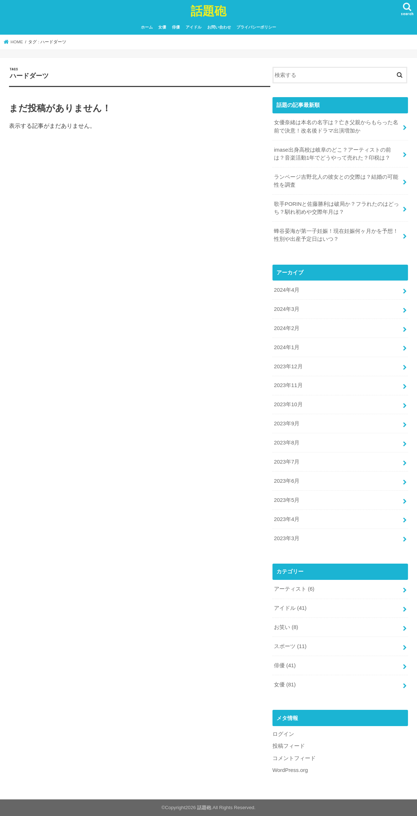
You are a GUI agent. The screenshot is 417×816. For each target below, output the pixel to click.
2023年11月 (288, 385)
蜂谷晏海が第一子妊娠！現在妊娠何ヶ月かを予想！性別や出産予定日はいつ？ (336, 235)
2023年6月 (287, 481)
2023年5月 (287, 500)
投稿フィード (288, 746)
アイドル (193, 27)
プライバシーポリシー (256, 27)
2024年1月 (287, 347)
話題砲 (208, 11)
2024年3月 (287, 309)
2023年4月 (287, 519)
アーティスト (294, 589)
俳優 (176, 27)
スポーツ (290, 646)
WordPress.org (290, 770)
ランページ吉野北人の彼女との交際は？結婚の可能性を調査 (336, 181)
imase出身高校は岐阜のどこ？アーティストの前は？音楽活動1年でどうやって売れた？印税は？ (332, 154)
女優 (162, 27)
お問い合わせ (219, 27)
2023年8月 (287, 443)
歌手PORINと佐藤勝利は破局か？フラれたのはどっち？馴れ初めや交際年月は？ (336, 208)
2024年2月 (287, 328)
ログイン (283, 734)
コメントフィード (294, 758)
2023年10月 (288, 404)
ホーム (147, 27)
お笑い (286, 627)
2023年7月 (287, 462)
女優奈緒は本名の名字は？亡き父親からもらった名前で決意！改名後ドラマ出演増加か (336, 126)
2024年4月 (287, 290)
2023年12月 (288, 366)
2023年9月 (287, 423)
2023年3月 (287, 538)
